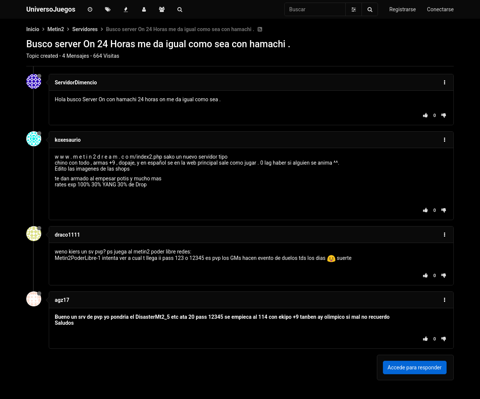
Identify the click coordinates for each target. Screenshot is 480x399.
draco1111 (67, 235)
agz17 (62, 300)
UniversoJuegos (50, 9)
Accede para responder (415, 367)
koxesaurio (68, 140)
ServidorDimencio (76, 83)
